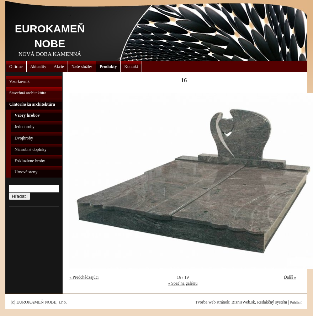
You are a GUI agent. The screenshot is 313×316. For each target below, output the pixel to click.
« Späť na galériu (182, 283)
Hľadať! (19, 196)
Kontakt (131, 66)
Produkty (108, 66)
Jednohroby (25, 126)
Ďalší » (290, 277)
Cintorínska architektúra (32, 104)
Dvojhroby (24, 138)
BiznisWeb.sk (243, 302)
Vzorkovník (19, 81)
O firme (16, 66)
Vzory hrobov (27, 115)
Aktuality (38, 66)
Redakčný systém (272, 302)
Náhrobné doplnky (31, 149)
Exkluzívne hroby (30, 160)
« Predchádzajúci (84, 277)
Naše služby (81, 66)
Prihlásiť (296, 302)
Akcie (59, 66)
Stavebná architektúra (27, 92)
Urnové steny (26, 171)
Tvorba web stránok (212, 302)
